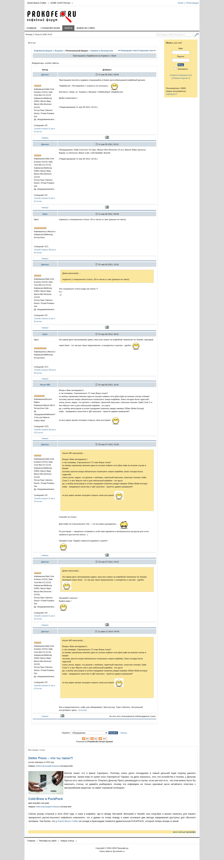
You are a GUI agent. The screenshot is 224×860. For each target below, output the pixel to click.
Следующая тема (145, 51)
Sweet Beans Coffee (36, 3)
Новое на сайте (86, 28)
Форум (68, 28)
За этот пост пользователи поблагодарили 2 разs (132, 716)
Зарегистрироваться (180, 75)
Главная (31, 28)
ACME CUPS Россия (60, 3)
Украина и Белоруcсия (101, 50)
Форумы (59, 50)
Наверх (45, 138)
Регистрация (192, 3)
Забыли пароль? (181, 78)
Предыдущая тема (129, 51)
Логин (180, 3)
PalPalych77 (171, 94)
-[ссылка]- (82, 710)
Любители (40, 766)
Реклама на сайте (48, 841)
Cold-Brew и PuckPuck (45, 799)
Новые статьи (67, 841)
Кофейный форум (43, 50)
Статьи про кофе (50, 28)
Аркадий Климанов (52, 766)
